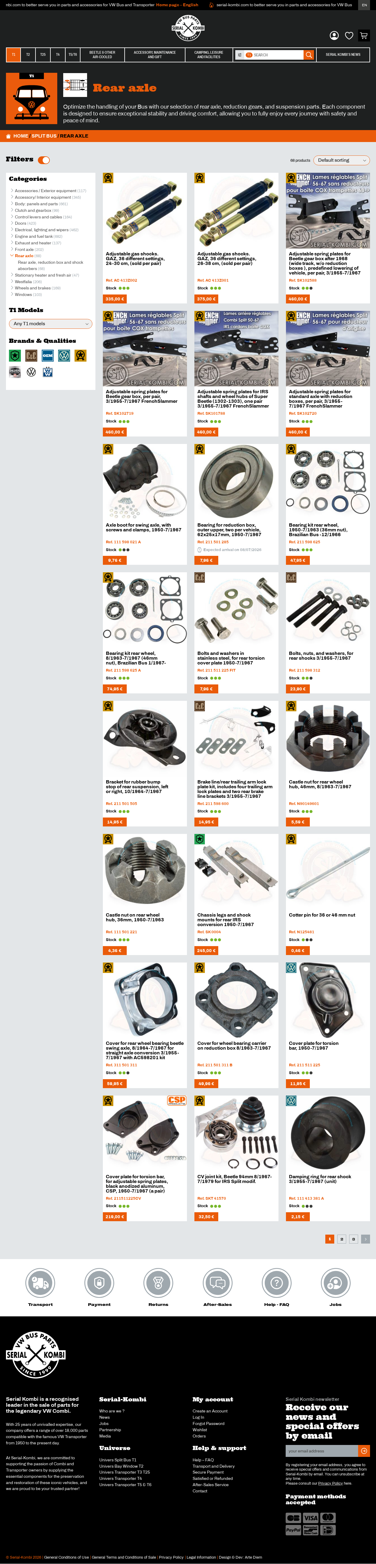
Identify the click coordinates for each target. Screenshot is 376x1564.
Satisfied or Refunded (213, 1478)
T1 (13, 55)
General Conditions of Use (66, 1557)
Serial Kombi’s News (343, 55)
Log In (198, 1417)
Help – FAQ (203, 1459)
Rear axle (24, 255)
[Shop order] (341, 160)
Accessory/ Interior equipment (43, 197)
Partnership (110, 1429)
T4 (58, 55)
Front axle (24, 249)
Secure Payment (208, 1472)
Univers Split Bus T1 (117, 1459)
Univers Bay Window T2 (121, 1466)
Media (105, 1436)
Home (20, 135)
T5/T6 (73, 55)
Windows (23, 294)
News (104, 1417)
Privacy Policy (330, 1483)
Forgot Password (209, 1423)
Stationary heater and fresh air (43, 275)
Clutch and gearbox (33, 210)
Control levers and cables (38, 217)
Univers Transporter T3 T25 (124, 1472)
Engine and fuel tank (33, 236)
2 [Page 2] (342, 1239)
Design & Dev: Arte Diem (240, 1557)
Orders (199, 1436)
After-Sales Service (211, 1484)
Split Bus (44, 135)
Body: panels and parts (36, 203)
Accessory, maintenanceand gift (155, 54)
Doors (20, 223)
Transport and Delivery (214, 1466)
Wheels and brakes (33, 288)
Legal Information (201, 1557)
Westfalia (23, 281)
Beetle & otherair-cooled (102, 54)
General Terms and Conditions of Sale (124, 1557)
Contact (200, 1491)
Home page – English (184, 5)
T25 (43, 55)
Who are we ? (112, 1411)
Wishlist (200, 1429)
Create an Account (210, 1411)
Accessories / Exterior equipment (45, 190)
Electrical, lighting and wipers (42, 229)
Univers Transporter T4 (120, 1478)
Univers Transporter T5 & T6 (125, 1484)
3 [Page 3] (353, 1239)
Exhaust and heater (33, 242)
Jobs (104, 1423)
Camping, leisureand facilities (208, 54)
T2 (28, 55)
